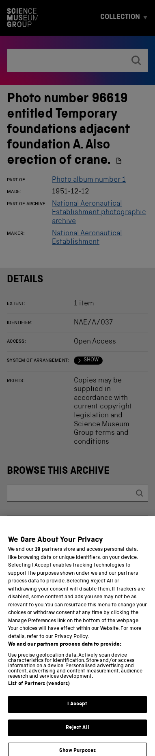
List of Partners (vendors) (39, 689)
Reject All (77, 733)
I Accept (77, 710)
